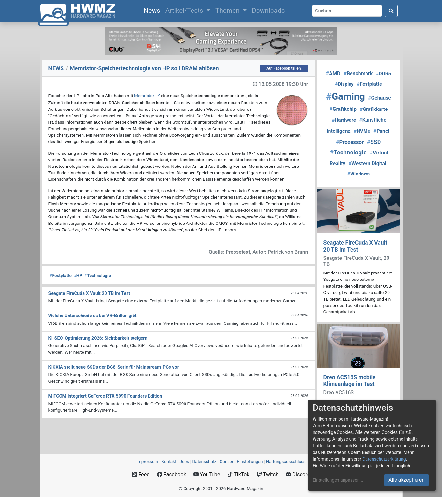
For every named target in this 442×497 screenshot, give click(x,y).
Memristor (144, 95)
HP (78, 275)
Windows (358, 174)
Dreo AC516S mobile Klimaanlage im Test (349, 380)
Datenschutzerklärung (384, 459)
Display (344, 84)
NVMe (362, 131)
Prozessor (350, 142)
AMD (333, 73)
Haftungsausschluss (286, 461)
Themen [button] (228, 10)
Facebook (171, 475)
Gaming (345, 96)
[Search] (347, 11)
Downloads (268, 10)
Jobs (184, 461)
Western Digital (367, 163)
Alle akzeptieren (406, 480)
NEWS (56, 68)
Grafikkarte (374, 109)
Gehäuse (379, 98)
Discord (298, 475)
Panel (381, 131)
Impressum (147, 461)
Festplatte (61, 275)
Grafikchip (343, 109)
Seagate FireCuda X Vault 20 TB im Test (355, 245)
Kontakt (169, 461)
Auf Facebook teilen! (284, 68)
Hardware (344, 120)
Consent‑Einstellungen (241, 461)
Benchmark (358, 73)
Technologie (97, 275)
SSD (374, 141)
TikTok (239, 475)
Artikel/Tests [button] (185, 10)
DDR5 (383, 73)
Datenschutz (204, 461)
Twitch (268, 475)
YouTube (206, 475)
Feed (140, 475)
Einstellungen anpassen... (338, 480)
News (153, 9)
